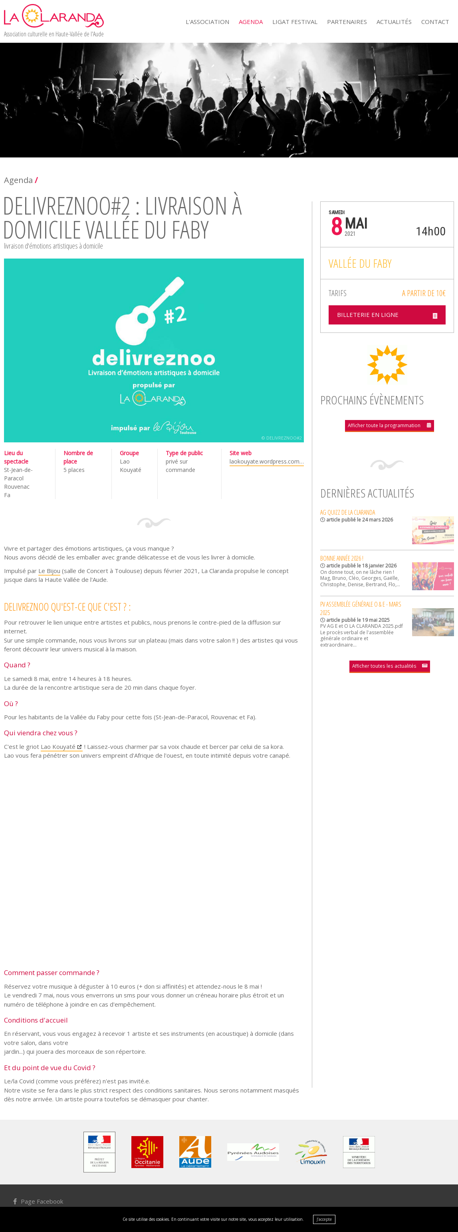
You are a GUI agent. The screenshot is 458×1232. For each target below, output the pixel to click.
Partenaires (347, 22)
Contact (435, 22)
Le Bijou (49, 571)
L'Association (207, 22)
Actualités (394, 22)
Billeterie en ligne (370, 315)
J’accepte (324, 1219)
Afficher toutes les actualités (384, 666)
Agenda (251, 22)
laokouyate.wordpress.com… (267, 461)
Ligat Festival (294, 22)
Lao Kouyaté (58, 746)
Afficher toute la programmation (384, 426)
